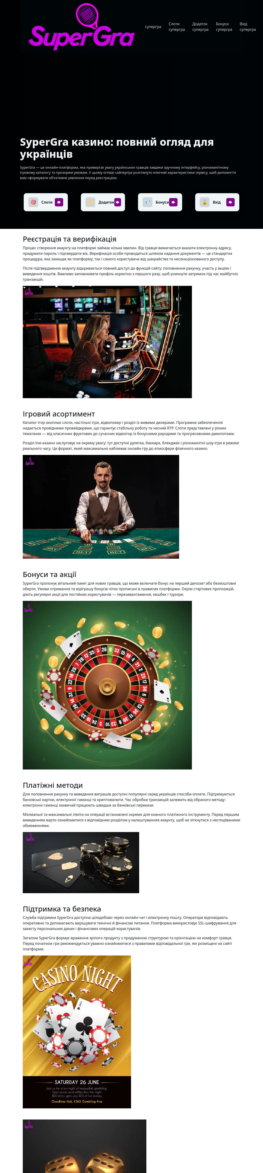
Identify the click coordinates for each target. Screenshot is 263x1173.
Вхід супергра (248, 26)
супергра (153, 26)
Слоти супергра (177, 26)
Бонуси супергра (224, 26)
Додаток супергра (200, 26)
